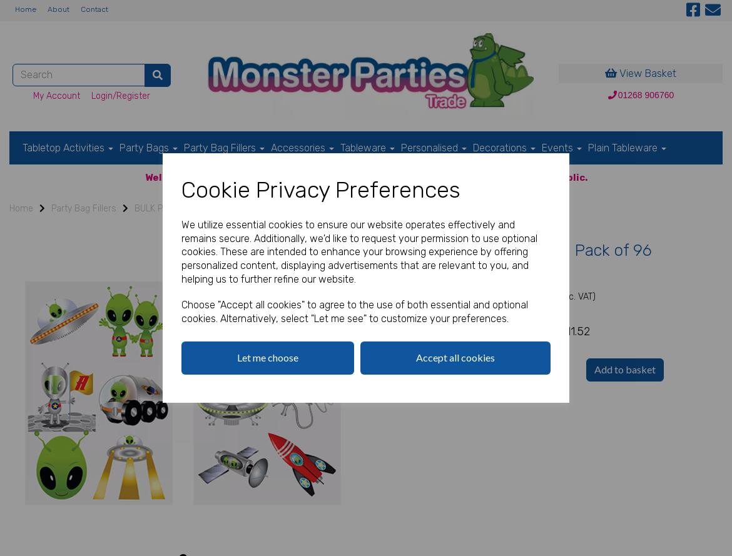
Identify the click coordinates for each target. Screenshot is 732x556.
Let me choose (267, 357)
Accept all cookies (455, 357)
